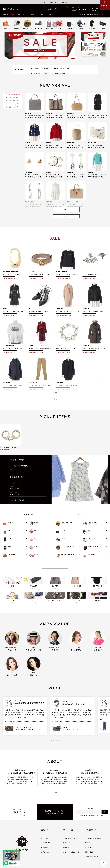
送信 (104, 812)
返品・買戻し (52, 14)
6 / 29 (12, 103)
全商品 (19, 14)
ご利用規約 (88, 847)
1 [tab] (51, 740)
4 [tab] (58, 740)
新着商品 (5, 14)
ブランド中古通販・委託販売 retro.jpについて (92, 14)
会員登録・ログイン (69, 838)
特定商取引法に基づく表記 (93, 838)
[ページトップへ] (103, 862)
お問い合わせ (45, 852)
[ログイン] (61, 9)
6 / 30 (13, 96)
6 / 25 (12, 125)
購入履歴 (66, 847)
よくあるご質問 (45, 843)
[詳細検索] (50, 9)
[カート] (66, 9)
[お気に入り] (55, 9)
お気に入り (66, 843)
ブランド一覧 (68, 830)
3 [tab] (56, 740)
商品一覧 (44, 830)
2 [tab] (53, 740)
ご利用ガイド (42, 14)
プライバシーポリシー (91, 843)
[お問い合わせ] (105, 5)
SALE (12, 14)
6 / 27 (12, 118)
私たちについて (91, 830)
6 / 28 (12, 111)
